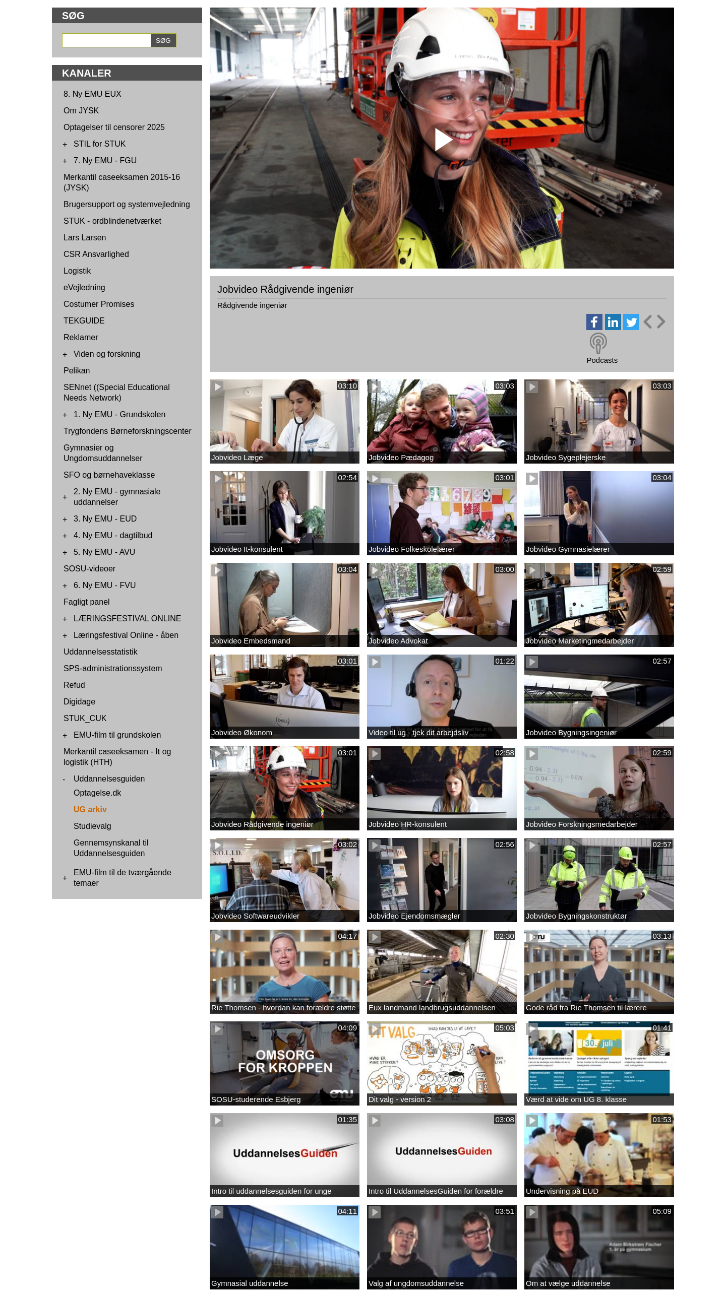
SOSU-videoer (89, 568)
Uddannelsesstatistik (101, 651)
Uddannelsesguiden (109, 778)
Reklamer (81, 337)
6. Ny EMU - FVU (105, 585)
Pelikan (77, 370)
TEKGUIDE (84, 320)
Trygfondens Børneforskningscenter (128, 431)
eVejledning (84, 287)
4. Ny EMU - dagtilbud (113, 535)
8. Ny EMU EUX (93, 94)
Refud (74, 685)
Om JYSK (81, 110)
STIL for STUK (100, 144)
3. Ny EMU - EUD (105, 518)
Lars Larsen (85, 237)
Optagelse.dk (97, 793)
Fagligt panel (87, 602)
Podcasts (602, 360)
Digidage (79, 701)
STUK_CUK (85, 718)
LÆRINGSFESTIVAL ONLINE (127, 618)
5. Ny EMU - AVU (104, 552)
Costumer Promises (99, 304)
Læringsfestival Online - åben (126, 635)
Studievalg (92, 826)
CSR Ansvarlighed (96, 254)
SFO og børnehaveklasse (109, 475)
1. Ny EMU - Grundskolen (119, 414)
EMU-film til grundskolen (117, 735)
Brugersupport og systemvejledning (127, 204)
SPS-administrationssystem (113, 668)
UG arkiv (90, 809)
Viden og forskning (107, 354)
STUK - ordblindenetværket (112, 221)
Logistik (77, 271)
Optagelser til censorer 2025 (114, 127)
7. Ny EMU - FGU (105, 160)
